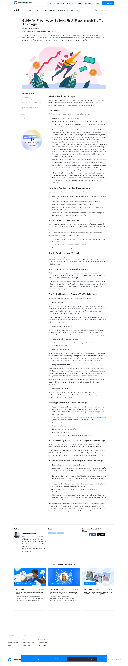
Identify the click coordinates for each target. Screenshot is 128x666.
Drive (80, 3)
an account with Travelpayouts (96, 417)
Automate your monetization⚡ (82, 659)
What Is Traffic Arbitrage (26, 97)
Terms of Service (43, 640)
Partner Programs (57, 3)
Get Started (108, 3)
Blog (9, 645)
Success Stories (63, 10)
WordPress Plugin (28, 643)
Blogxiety (74, 10)
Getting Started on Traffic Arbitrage (29, 104)
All (24, 10)
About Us (88, 3)
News (30, 10)
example (86, 284)
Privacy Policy (42, 643)
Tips (36, 10)
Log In (98, 3)
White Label (26, 645)
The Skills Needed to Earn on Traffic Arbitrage (31, 102)
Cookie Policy (42, 645)
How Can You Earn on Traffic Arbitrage (29, 99)
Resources (71, 3)
